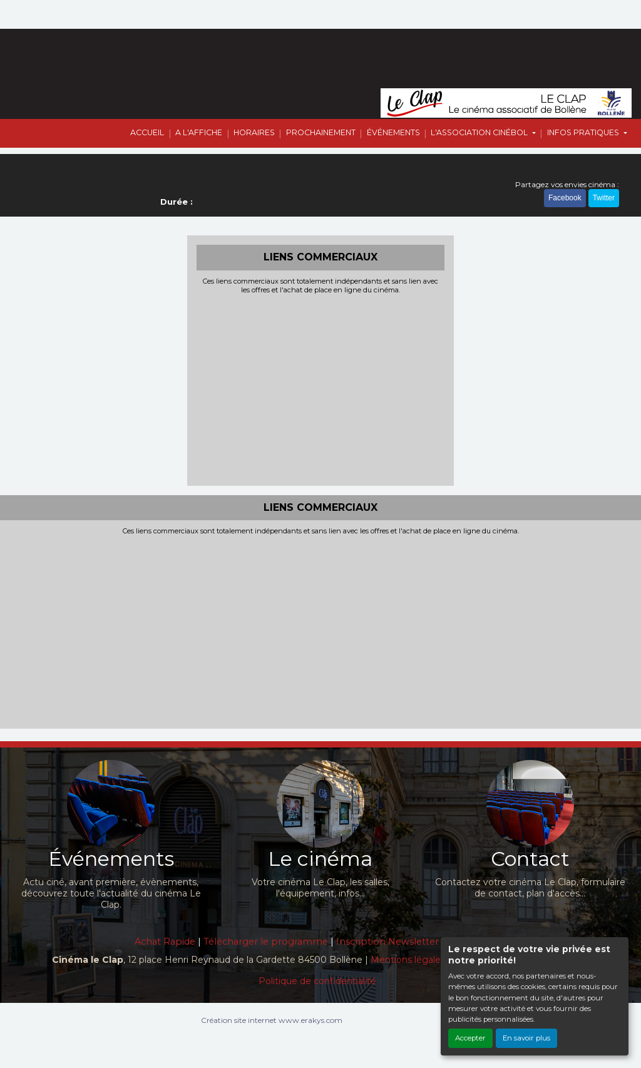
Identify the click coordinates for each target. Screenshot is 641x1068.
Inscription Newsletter (387, 941)
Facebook (565, 197)
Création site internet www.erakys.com (271, 1020)
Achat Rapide (165, 941)
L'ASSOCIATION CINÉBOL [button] (480, 132)
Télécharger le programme (265, 941)
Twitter (604, 197)
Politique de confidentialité (317, 981)
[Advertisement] (321, 388)
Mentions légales (408, 959)
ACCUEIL (147, 132)
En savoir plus (526, 1038)
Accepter (470, 1038)
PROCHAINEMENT (321, 132)
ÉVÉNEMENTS (393, 132)
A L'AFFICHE (198, 132)
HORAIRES (254, 132)
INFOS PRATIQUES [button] (584, 132)
